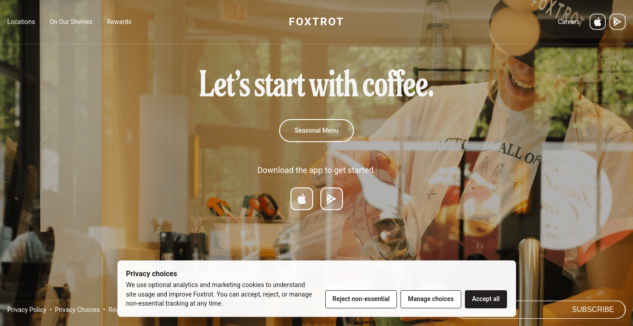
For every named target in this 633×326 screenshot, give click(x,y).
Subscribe (593, 309)
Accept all (486, 298)
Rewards (119, 21)
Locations (21, 21)
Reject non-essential (361, 298)
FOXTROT (316, 21)
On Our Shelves (70, 21)
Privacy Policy (26, 309)
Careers (569, 21)
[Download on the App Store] (598, 22)
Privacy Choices (77, 309)
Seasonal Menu (316, 130)
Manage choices (431, 298)
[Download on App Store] (301, 198)
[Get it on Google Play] (617, 22)
